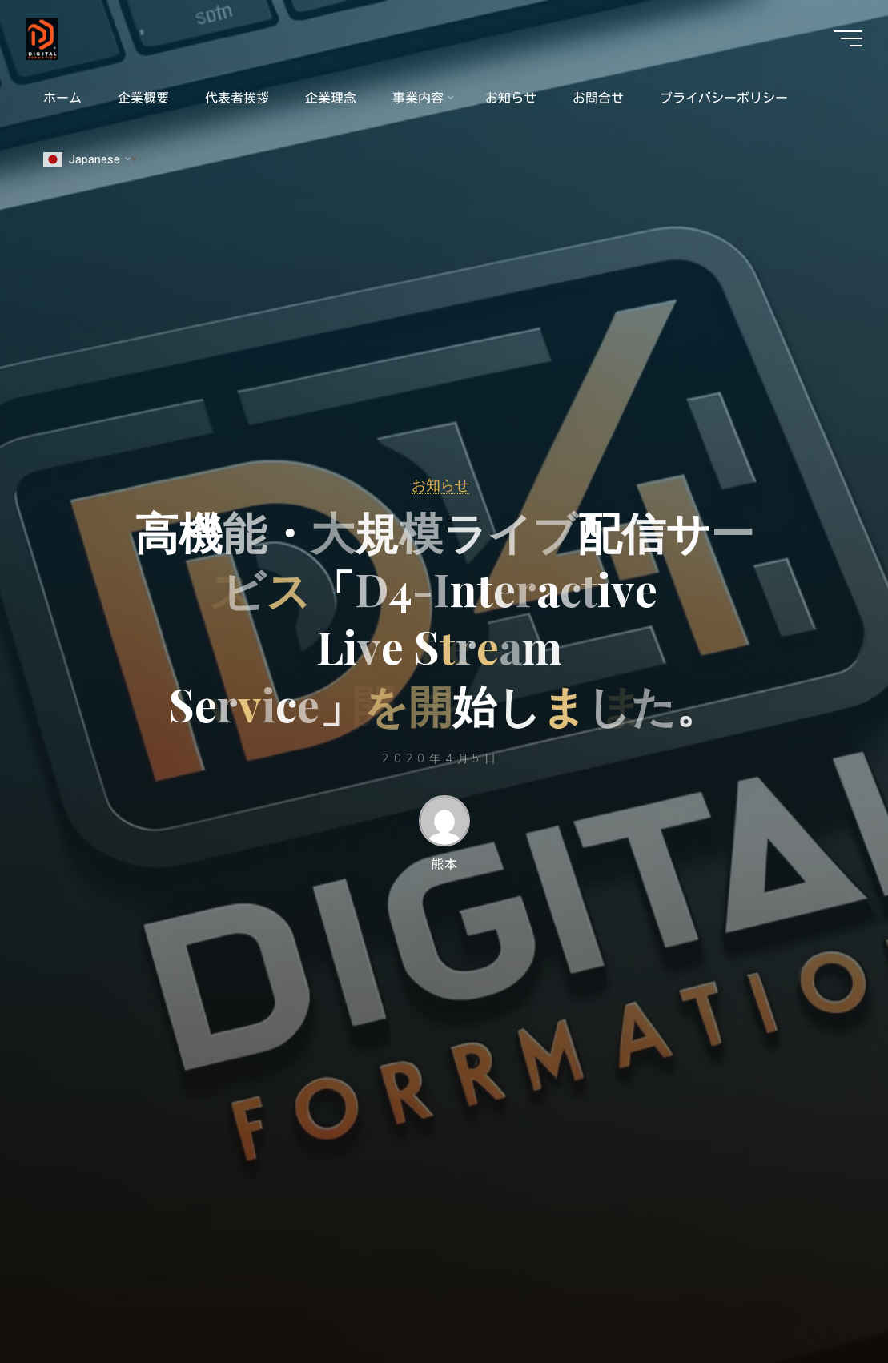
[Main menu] (848, 38)
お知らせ (440, 484)
